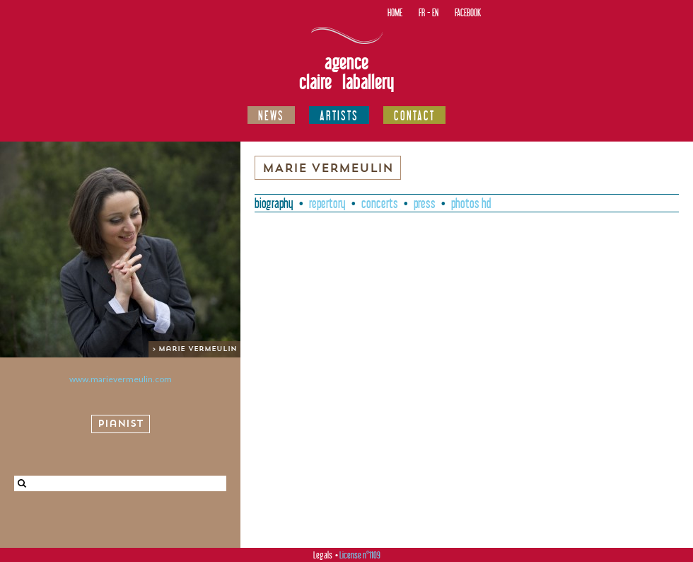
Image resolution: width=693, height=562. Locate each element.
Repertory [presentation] (327, 203)
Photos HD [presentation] (471, 203)
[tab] (274, 203)
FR (422, 12)
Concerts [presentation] (379, 203)
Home (395, 12)
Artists (339, 115)
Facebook (468, 12)
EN (435, 12)
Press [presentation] (425, 203)
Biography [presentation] (274, 203)
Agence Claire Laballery (346, 72)
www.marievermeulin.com (120, 379)
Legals (322, 555)
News (271, 115)
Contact (414, 115)
